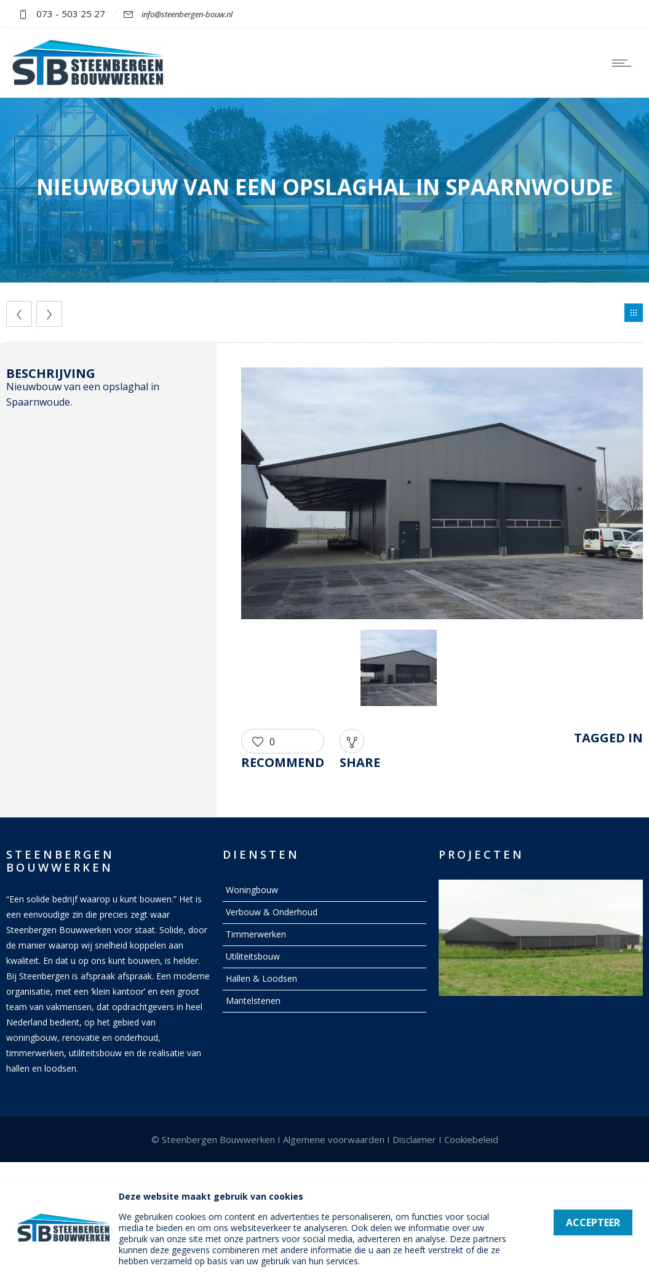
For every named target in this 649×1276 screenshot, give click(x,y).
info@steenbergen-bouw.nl (187, 14)
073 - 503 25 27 (70, 13)
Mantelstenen (253, 1000)
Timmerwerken (256, 934)
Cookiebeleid (471, 1139)
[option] (442, 495)
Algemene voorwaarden (333, 1139)
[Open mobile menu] (624, 62)
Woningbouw (252, 890)
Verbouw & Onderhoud (271, 912)
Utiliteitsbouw (253, 956)
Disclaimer (414, 1139)
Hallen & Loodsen (261, 978)
